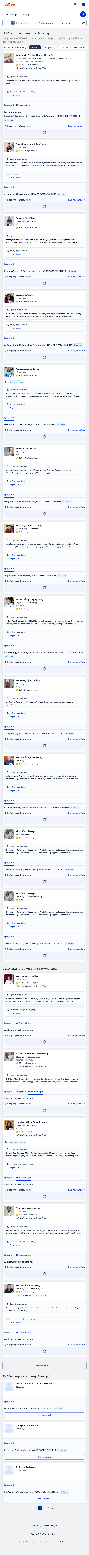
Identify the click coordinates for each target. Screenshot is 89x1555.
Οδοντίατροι (31, 1542)
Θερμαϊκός (49, 47)
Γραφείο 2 (21, 1091)
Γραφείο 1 (9, 105)
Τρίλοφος (64, 47)
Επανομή (34, 47)
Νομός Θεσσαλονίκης (15, 47)
